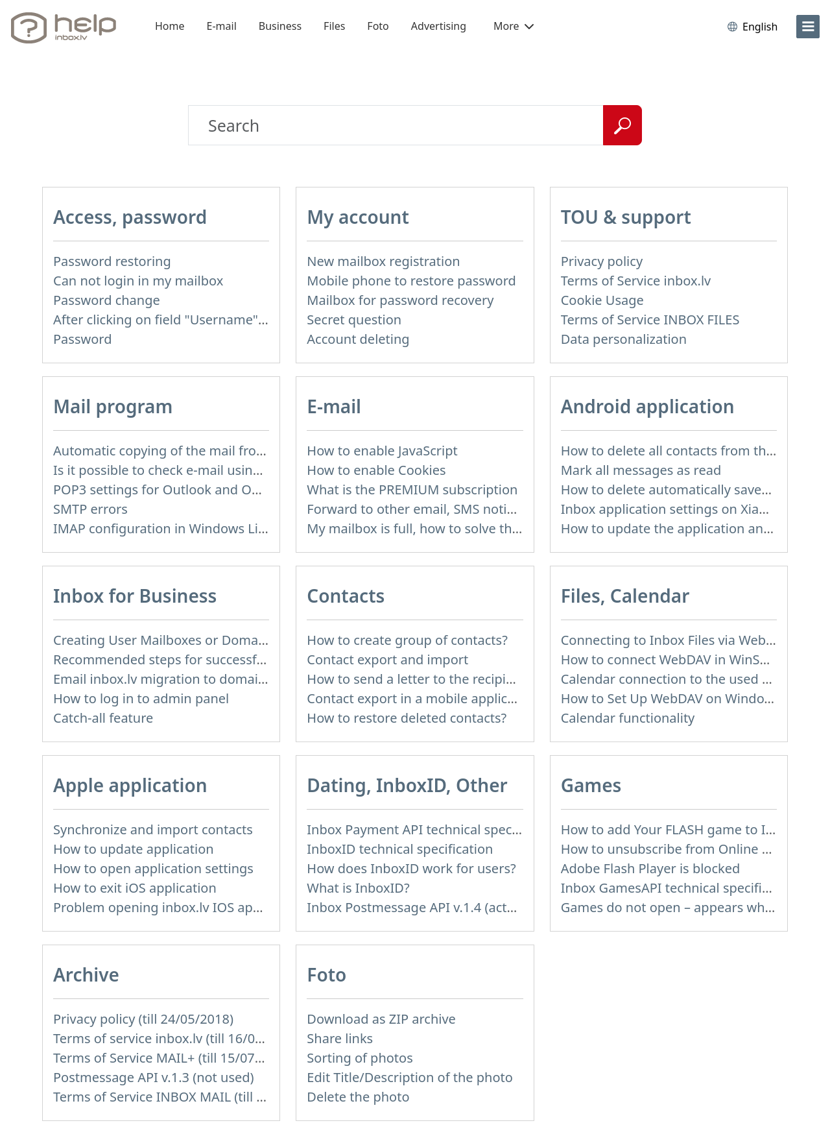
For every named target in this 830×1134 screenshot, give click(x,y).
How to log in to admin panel (141, 698)
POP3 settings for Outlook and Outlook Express (196, 489)
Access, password (130, 216)
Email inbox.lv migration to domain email (178, 679)
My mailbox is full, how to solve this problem (441, 528)
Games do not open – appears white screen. (694, 907)
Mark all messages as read (641, 470)
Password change (106, 300)
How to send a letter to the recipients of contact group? (474, 679)
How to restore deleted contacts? (406, 718)
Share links (340, 1038)
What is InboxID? (358, 888)
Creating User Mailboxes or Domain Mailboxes (194, 640)
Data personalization (624, 339)
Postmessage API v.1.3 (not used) (153, 1077)
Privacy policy (602, 261)
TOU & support (626, 216)
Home (170, 26)
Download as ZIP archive (381, 1019)
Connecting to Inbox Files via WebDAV (675, 640)
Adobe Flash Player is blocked (651, 868)
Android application (648, 406)
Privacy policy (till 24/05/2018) (143, 1019)
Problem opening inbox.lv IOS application (179, 907)
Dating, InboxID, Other (407, 785)
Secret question (354, 319)
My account (358, 216)
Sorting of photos (359, 1058)
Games (591, 785)
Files (334, 26)
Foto (377, 26)
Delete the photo (358, 1096)
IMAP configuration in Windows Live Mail (177, 528)
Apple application (130, 785)
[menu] (808, 26)
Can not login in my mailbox (138, 280)
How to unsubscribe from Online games (682, 849)
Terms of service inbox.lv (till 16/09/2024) (177, 1038)
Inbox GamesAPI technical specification (680, 888)
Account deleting (358, 339)
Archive (86, 974)
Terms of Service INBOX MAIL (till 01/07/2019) (191, 1096)
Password (82, 339)
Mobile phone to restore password (411, 280)
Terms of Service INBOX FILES (650, 319)
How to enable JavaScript (382, 450)
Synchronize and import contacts (153, 829)
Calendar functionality (628, 718)
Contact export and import (387, 659)
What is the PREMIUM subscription (412, 489)
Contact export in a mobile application (422, 698)
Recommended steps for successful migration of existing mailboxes (258, 659)
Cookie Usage (602, 300)
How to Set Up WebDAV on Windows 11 (680, 698)
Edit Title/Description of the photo (410, 1077)
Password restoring (112, 261)
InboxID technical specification (400, 849)
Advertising (438, 26)
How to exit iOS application (135, 888)
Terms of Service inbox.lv (636, 280)
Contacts (346, 595)
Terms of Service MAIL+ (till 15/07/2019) (173, 1058)
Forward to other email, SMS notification (429, 509)
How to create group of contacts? (407, 640)
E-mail (222, 26)
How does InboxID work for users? (411, 868)
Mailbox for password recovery (400, 300)
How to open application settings (153, 868)
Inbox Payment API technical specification (433, 829)
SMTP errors (90, 509)
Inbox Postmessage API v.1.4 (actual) (418, 907)
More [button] (513, 26)
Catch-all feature (103, 718)
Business (280, 26)
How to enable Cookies (376, 470)
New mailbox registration (383, 261)
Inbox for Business (135, 595)
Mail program (112, 406)
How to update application (133, 849)
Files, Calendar (625, 595)
